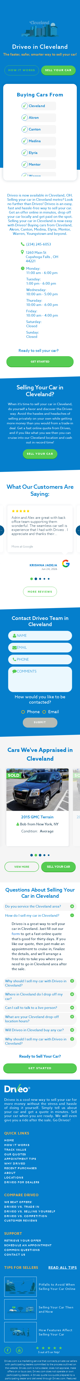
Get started (40, 361)
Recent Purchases (20, 1168)
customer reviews (20, 1221)
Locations (13, 1178)
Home (9, 1140)
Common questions (22, 1250)
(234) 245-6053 (38, 244)
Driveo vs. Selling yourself (29, 1211)
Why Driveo (15, 1164)
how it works (21, 70)
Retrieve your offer (22, 1241)
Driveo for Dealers (21, 1182)
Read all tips (62, 1267)
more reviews (40, 592)
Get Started (40, 1068)
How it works (16, 1145)
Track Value (15, 1150)
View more (21, 867)
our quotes (15, 1154)
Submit (40, 722)
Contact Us (14, 1255)
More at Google (22, 546)
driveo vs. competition (25, 1216)
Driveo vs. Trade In (21, 1207)
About (10, 1173)
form (16, 933)
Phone (30, 711)
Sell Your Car (58, 70)
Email (50, 711)
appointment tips (20, 1159)
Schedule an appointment (28, 1245)
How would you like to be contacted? (40, 699)
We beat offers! (18, 1202)
